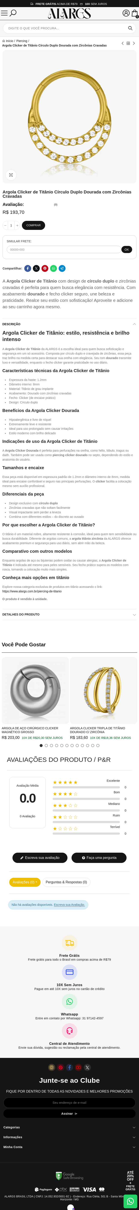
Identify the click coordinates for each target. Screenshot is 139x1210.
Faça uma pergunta (99, 858)
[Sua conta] (126, 13)
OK (127, 249)
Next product (133, 43)
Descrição (11, 324)
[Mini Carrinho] (134, 13)
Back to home (128, 43)
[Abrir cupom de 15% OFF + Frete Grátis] (130, 1181)
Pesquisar (130, 28)
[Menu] (4, 13)
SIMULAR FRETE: (19, 241)
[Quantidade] (11, 225)
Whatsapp (53, 268)
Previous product (123, 43)
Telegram (62, 268)
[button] (41, 745)
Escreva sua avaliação (40, 858)
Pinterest (45, 268)
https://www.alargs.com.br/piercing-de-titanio (31, 591)
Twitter (36, 268)
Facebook (28, 268)
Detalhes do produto (21, 614)
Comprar (33, 225)
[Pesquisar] (13, 13)
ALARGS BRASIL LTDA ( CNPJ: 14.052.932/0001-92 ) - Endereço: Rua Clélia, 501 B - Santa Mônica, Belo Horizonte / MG (69, 1198)
